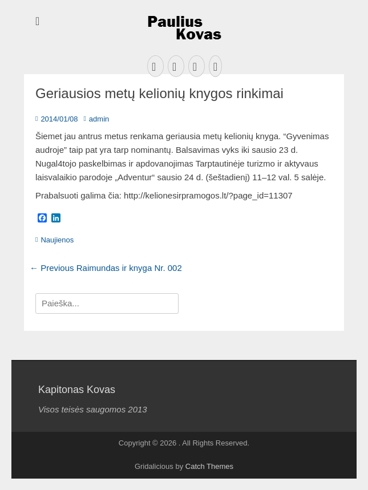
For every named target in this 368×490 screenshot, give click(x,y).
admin (99, 119)
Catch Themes (209, 466)
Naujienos (57, 240)
